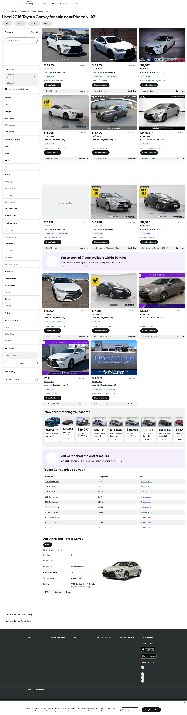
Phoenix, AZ (24, 11)
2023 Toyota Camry (52, 497)
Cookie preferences (130, 710)
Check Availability (52, 85)
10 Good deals (145, 512)
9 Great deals (145, 492)
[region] (93, 707)
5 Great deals (145, 517)
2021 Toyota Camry (52, 507)
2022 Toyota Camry (52, 502)
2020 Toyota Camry (52, 512)
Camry (40, 11)
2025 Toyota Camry (52, 487)
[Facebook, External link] (143, 670)
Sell (52, 3)
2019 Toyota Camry (52, 517)
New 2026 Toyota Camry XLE (67, 434)
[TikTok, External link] (143, 667)
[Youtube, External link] (143, 674)
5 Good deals (145, 527)
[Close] (184, 702)
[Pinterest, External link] (143, 681)
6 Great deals (145, 507)
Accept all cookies (151, 710)
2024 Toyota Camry (52, 492)
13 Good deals (145, 482)
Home (4, 11)
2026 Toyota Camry (52, 482)
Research (63, 3)
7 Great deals (145, 497)
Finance (76, 3)
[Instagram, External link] (143, 677)
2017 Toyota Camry (52, 527)
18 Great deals (145, 487)
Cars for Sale (13, 11)
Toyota (33, 11)
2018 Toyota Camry (52, 522)
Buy (44, 3)
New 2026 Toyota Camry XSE (52, 435)
